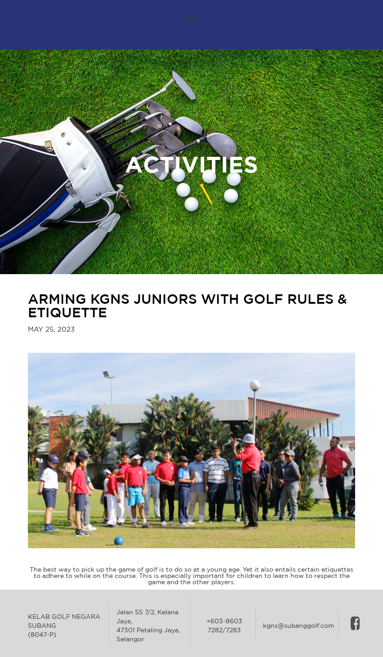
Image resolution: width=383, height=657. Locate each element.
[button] (191, 17)
